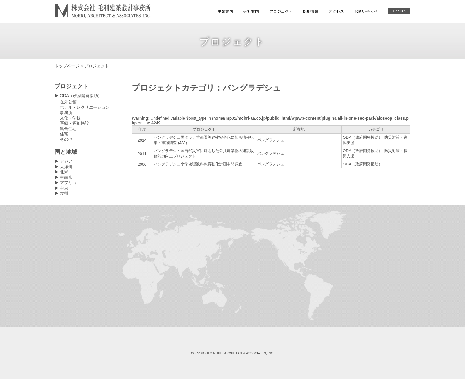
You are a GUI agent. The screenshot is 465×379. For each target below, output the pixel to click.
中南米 (66, 177)
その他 (66, 139)
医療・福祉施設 (74, 123)
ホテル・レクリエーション (85, 107)
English (399, 11)
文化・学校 (70, 118)
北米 (64, 172)
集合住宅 (68, 128)
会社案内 (251, 11)
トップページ (67, 66)
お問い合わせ (366, 11)
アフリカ (68, 182)
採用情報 (310, 11)
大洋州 (66, 166)
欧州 (64, 193)
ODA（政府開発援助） (81, 95)
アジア (66, 161)
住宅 (64, 134)
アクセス (336, 11)
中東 (64, 188)
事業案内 (225, 11)
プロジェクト (280, 11)
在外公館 (68, 102)
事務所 (66, 112)
